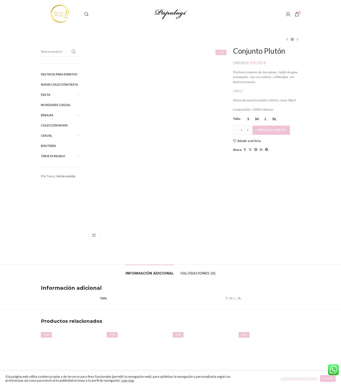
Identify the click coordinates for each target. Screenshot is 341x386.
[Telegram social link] (266, 150)
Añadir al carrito (271, 130)
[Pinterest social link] (256, 150)
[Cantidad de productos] (241, 130)
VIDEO (238, 91)
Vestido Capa (203, 317)
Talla (236, 118)
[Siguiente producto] (297, 39)
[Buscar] (86, 14)
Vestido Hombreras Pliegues (71, 317)
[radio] (248, 119)
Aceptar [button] (328, 378)
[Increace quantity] (247, 130)
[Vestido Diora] (137, 282)
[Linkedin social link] (261, 150)
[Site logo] (60, 14)
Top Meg (269, 323)
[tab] (149, 194)
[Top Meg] (269, 282)
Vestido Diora (137, 323)
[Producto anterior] (287, 39)
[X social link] (250, 150)
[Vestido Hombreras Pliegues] (71, 282)
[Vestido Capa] (203, 282)
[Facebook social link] (244, 150)
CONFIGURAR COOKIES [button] (299, 378)
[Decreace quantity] (235, 130)
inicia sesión (66, 176)
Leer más (127, 380)
